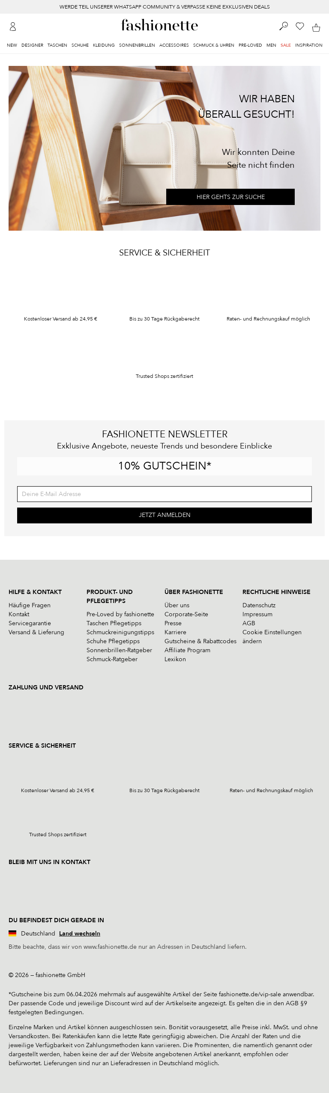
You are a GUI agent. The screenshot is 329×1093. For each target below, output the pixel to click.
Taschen (57, 45)
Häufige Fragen (30, 605)
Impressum (257, 614)
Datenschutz (258, 605)
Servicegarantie (30, 623)
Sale (286, 45)
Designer (32, 45)
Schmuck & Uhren (213, 45)
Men (271, 45)
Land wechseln (79, 934)
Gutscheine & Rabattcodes (200, 641)
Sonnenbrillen (137, 45)
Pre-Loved (250, 45)
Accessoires (174, 45)
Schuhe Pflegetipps (113, 641)
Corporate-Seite (186, 614)
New (12, 45)
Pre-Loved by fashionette (120, 614)
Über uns (176, 605)
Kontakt (19, 614)
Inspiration (309, 45)
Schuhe (80, 45)
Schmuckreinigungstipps (120, 632)
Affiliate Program (187, 650)
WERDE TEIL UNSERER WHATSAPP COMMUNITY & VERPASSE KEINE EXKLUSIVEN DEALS (165, 6)
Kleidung (104, 45)
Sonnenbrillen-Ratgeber (119, 650)
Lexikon (175, 659)
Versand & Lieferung (36, 632)
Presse (173, 623)
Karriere (175, 632)
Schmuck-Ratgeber (112, 659)
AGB (248, 623)
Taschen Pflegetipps (114, 623)
